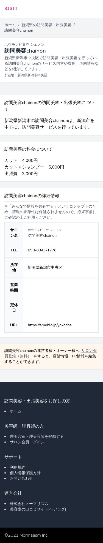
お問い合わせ (21, 478)
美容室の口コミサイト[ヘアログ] (38, 509)
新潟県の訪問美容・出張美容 (46, 25)
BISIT (11, 8)
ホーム (10, 25)
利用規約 (17, 467)
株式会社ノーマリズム (29, 503)
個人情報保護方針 (25, 473)
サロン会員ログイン (27, 442)
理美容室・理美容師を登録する (37, 436)
